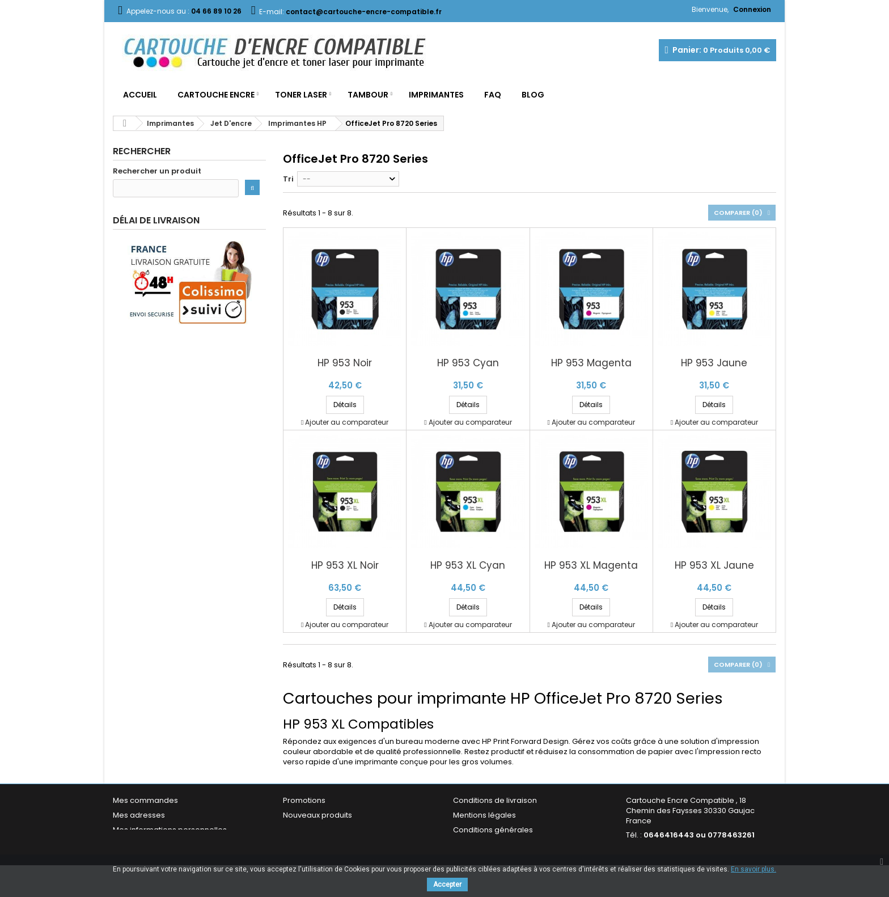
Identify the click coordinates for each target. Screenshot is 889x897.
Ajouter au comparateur (346, 422)
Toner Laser (301, 94)
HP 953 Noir (345, 363)
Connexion (752, 9)
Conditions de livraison (495, 800)
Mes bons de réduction (155, 844)
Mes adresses (139, 815)
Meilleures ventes (315, 829)
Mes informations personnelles (170, 829)
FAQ (492, 94)
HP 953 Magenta (591, 363)
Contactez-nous (313, 844)
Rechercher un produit (157, 171)
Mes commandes (145, 800)
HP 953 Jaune (714, 363)
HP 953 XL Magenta (591, 565)
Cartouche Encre (216, 94)
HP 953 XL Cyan (467, 565)
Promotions (304, 800)
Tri (288, 179)
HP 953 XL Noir (345, 565)
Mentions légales (484, 815)
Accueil (140, 94)
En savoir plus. (753, 869)
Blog (533, 94)
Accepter (447, 884)
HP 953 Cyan (468, 363)
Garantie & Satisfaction (495, 844)
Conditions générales (493, 829)
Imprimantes (436, 94)
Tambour (368, 94)
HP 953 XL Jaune (714, 565)
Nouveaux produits (317, 815)
